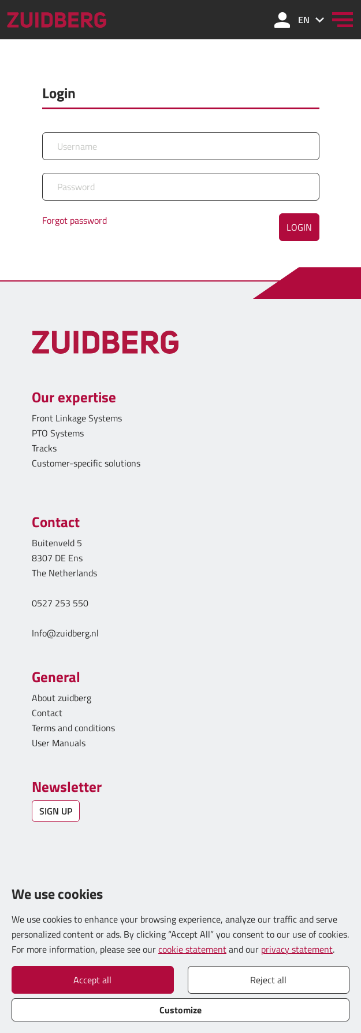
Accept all (92, 980)
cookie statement (192, 949)
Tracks (44, 448)
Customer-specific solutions (86, 463)
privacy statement (297, 949)
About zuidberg (61, 698)
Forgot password (74, 220)
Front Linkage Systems (77, 418)
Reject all (268, 980)
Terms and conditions (73, 728)
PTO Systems (58, 433)
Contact (47, 713)
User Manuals (60, 743)
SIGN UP (55, 811)
